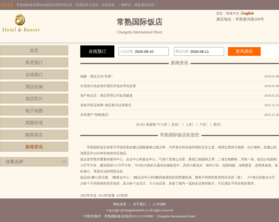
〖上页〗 (188, 124)
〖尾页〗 (216, 124)
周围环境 (34, 122)
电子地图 (34, 110)
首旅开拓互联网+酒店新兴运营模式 (105, 105)
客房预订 (34, 62)
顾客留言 (34, 134)
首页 (34, 50)
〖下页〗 (202, 124)
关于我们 (139, 204)
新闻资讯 (34, 147)
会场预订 (34, 74)
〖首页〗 (174, 124)
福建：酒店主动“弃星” (96, 76)
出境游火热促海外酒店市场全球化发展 (108, 86)
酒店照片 (34, 98)
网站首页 (119, 204)
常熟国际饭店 (96, 147)
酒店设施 (34, 86)
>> (63, 161)
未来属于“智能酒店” (94, 115)
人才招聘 (159, 204)
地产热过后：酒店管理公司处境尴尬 (106, 95)
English (247, 13)
